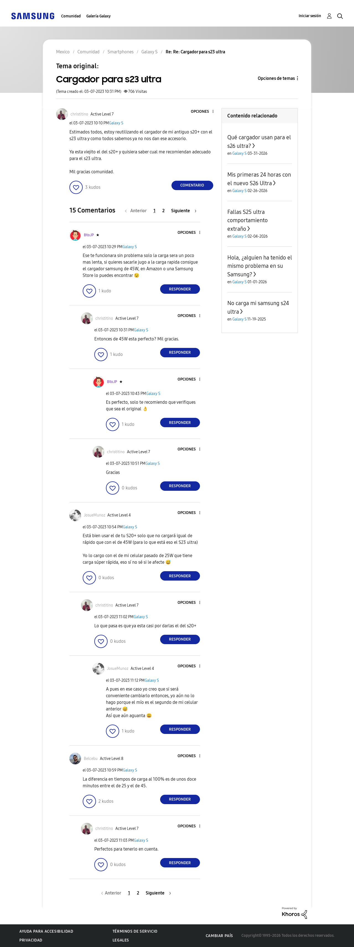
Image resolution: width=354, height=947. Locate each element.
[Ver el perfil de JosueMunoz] (94, 515)
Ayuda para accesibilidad (46, 931)
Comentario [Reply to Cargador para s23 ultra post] (192, 185)
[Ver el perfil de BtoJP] (89, 235)
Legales (121, 940)
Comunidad (71, 16)
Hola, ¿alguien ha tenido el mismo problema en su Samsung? (259, 266)
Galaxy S (116, 123)
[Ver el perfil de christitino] (79, 114)
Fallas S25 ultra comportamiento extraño (247, 220)
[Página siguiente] (184, 210)
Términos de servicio (135, 931)
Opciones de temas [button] (276, 78)
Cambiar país (219, 935)
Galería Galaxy (98, 16)
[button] (203, 111)
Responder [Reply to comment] (180, 289)
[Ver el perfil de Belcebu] (91, 758)
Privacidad (30, 940)
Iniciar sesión (310, 16)
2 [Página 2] (163, 210)
